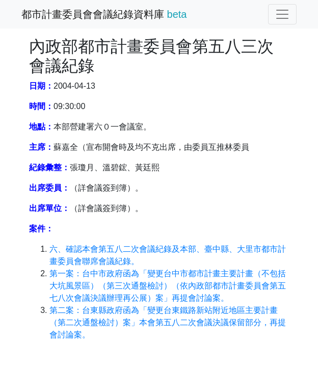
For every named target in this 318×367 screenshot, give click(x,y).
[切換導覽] (282, 14)
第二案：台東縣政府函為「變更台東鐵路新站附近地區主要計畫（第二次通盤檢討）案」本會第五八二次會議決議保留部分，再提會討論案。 (167, 322)
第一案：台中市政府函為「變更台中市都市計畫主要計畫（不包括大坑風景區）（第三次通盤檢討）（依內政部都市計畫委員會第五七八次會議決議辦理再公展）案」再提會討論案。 (167, 285)
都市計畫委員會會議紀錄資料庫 (104, 14)
